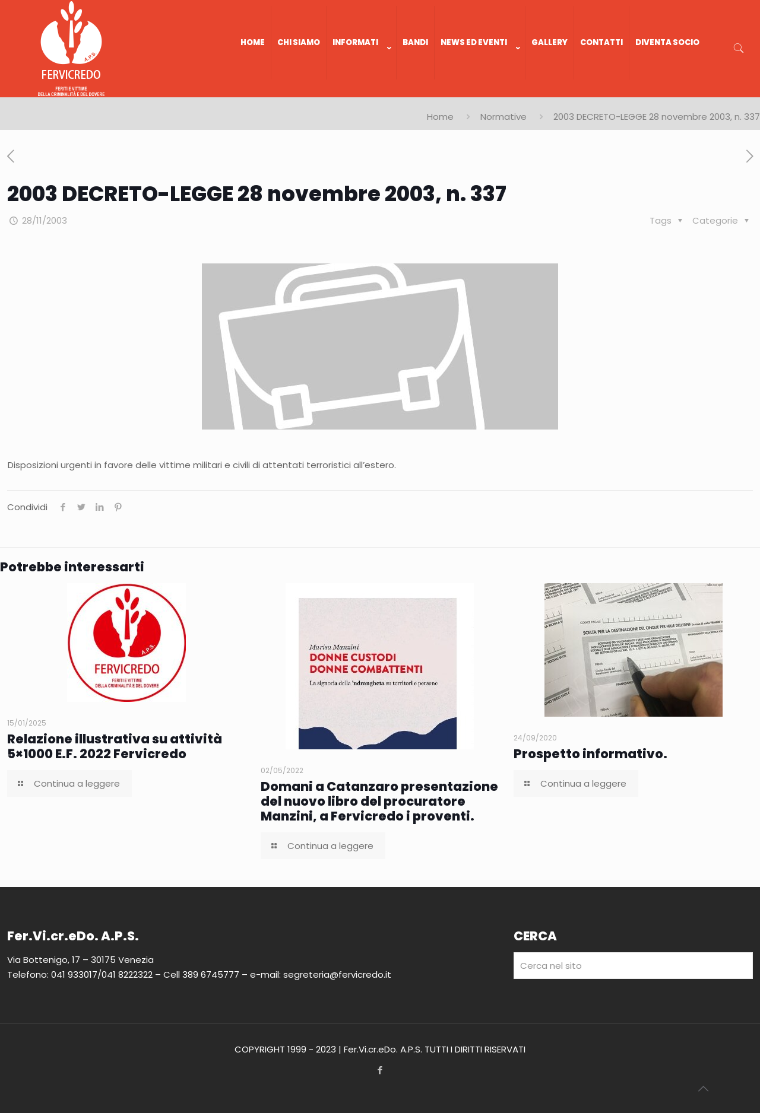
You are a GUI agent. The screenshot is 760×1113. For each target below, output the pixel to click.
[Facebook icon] (380, 1070)
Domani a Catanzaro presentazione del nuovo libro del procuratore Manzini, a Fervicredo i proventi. (379, 801)
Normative (503, 116)
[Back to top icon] (703, 1088)
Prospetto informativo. (590, 753)
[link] (362, 91)
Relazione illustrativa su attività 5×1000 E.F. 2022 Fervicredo (114, 746)
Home (440, 116)
